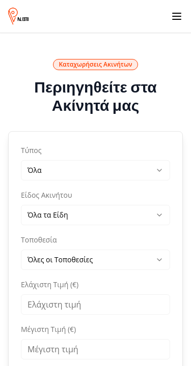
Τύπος (31, 150)
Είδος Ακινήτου (46, 195)
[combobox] (95, 170)
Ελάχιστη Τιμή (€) (49, 284)
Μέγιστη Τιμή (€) (48, 329)
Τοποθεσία (39, 240)
